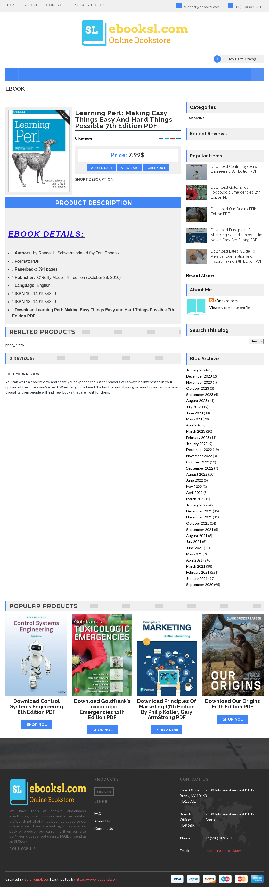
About (31, 5)
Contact (55, 5)
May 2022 (194, 486)
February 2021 (197, 572)
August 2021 (196, 535)
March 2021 (195, 566)
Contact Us (103, 828)
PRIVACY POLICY (89, 5)
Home (11, 5)
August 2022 (196, 474)
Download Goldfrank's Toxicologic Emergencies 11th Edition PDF (235, 192)
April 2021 (194, 560)
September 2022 (199, 468)
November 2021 (199, 517)
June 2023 (194, 413)
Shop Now (37, 724)
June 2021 (194, 548)
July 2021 (193, 541)
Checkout (157, 168)
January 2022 (197, 505)
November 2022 (199, 456)
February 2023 (197, 437)
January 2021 (197, 578)
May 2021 (194, 554)
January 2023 (197, 443)
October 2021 (197, 523)
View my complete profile (229, 307)
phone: (185, 838)
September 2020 (199, 584)
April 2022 (194, 492)
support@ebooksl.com (198, 6)
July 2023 (193, 407)
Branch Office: (185, 817)
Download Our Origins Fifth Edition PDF (232, 704)
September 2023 (199, 394)
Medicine (196, 118)
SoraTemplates (37, 879)
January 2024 (197, 370)
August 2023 (196, 400)
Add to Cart (102, 168)
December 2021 (199, 511)
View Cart (130, 168)
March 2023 (195, 431)
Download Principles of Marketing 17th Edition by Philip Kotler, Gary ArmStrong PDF (236, 235)
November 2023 (199, 382)
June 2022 (194, 480)
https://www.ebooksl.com (97, 879)
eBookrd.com (226, 300)
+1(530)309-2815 (246, 6)
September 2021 (199, 529)
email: (184, 850)
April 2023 (194, 425)
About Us (102, 821)
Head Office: (190, 790)
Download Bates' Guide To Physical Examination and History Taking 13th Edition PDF (236, 256)
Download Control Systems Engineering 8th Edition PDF (36, 706)
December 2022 (199, 449)
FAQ (98, 813)
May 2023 (194, 419)
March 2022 (195, 499)
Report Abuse (200, 275)
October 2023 (197, 388)
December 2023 (199, 376)
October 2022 (197, 462)
